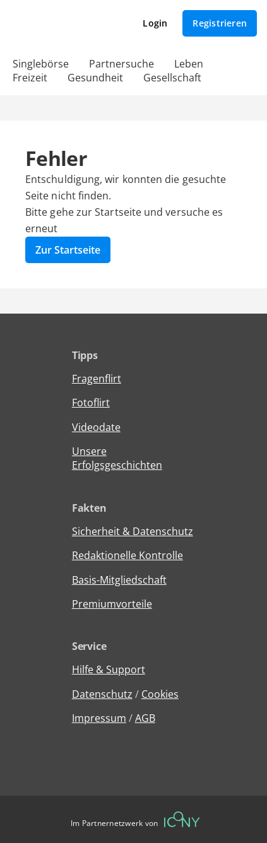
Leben (188, 64)
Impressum (99, 718)
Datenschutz (102, 694)
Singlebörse (41, 64)
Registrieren (220, 23)
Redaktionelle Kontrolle (127, 555)
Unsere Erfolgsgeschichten (117, 458)
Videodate (96, 427)
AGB (145, 718)
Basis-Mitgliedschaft (119, 580)
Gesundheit (95, 78)
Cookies (160, 694)
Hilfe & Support (108, 669)
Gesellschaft (172, 78)
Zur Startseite (67, 250)
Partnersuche (121, 64)
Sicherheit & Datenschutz (132, 531)
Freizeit (30, 78)
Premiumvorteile (112, 604)
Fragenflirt (96, 379)
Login (155, 23)
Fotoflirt (91, 403)
